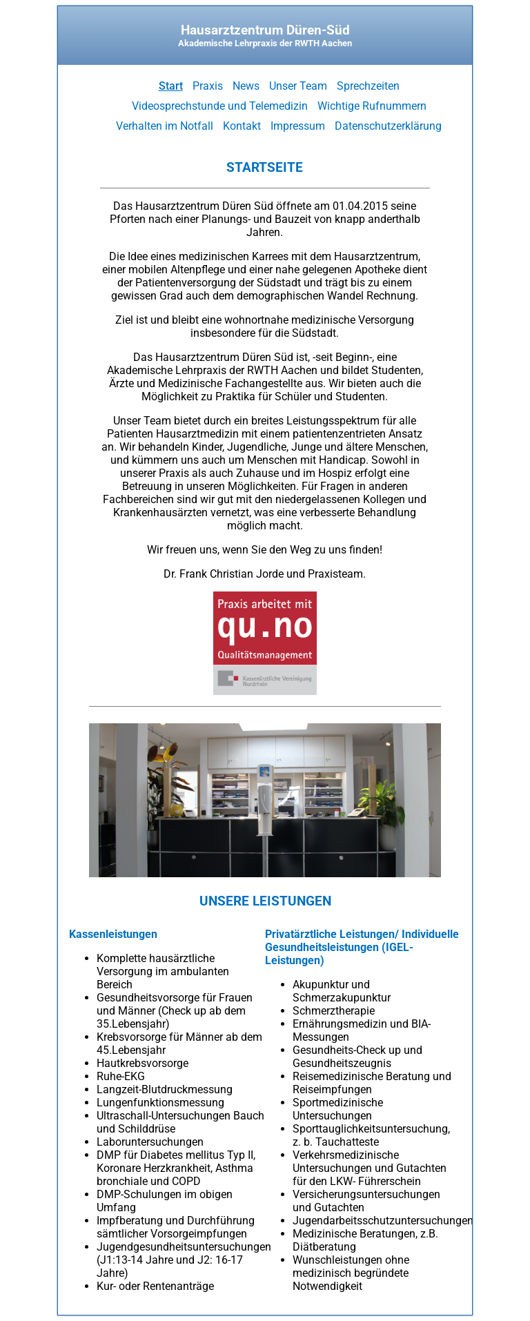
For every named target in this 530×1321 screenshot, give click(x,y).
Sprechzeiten (368, 85)
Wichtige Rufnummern (371, 105)
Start (171, 85)
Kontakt (242, 126)
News (246, 85)
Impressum (298, 126)
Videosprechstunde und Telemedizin (220, 105)
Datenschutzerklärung (388, 126)
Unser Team (298, 85)
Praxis (208, 85)
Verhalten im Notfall (164, 126)
